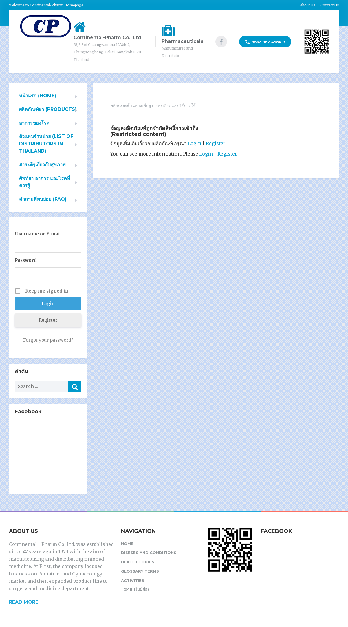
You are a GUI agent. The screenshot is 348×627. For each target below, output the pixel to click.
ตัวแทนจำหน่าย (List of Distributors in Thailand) (46, 144)
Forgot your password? (48, 340)
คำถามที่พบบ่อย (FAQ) (43, 199)
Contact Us (329, 5)
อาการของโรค (34, 123)
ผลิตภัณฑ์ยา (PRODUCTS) (48, 109)
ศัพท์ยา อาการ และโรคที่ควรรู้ (44, 182)
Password (26, 260)
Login (194, 143)
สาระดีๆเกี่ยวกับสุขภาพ (42, 164)
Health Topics (137, 562)
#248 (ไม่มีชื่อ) (135, 589)
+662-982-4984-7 (265, 42)
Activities (132, 580)
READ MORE (23, 602)
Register (216, 143)
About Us (307, 5)
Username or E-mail (38, 234)
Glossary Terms (140, 571)
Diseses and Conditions (148, 552)
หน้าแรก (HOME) (37, 95)
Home (127, 543)
